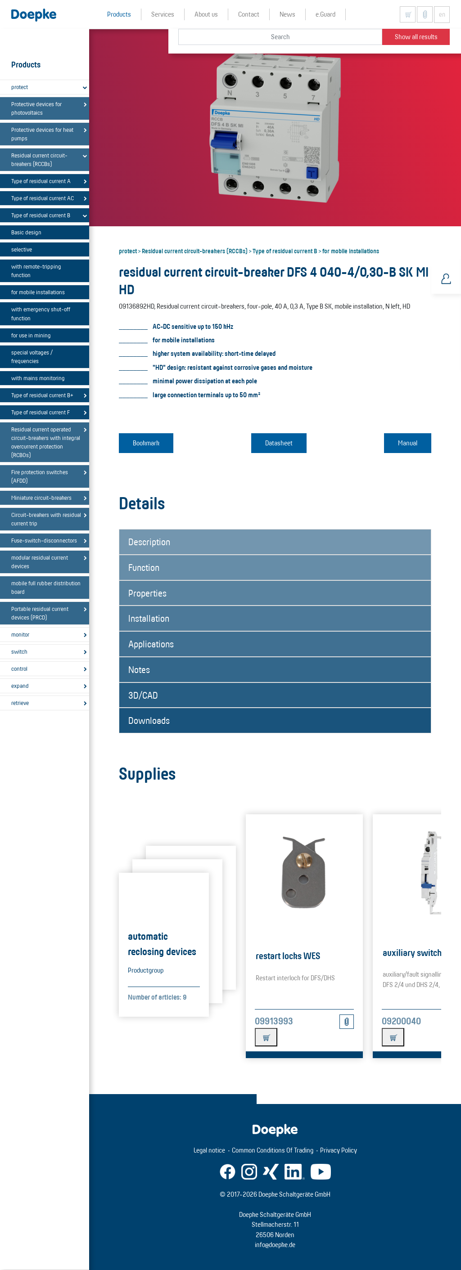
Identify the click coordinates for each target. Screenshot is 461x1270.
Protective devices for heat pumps (42, 134)
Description (149, 541)
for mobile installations (38, 292)
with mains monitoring (38, 377)
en (442, 14)
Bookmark (146, 443)
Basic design (26, 232)
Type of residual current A (41, 180)
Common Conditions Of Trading (272, 1150)
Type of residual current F (40, 412)
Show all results (416, 36)
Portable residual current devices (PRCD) (39, 613)
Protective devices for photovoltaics (36, 108)
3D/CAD (143, 695)
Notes (139, 669)
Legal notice (209, 1150)
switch (19, 651)
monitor (20, 634)
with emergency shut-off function (40, 313)
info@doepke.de (275, 1244)
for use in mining (31, 335)
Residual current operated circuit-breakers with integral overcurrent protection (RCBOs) (45, 442)
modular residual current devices (39, 562)
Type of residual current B (40, 215)
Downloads (149, 720)
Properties (147, 593)
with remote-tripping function (36, 270)
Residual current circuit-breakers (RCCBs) (39, 159)
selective (21, 249)
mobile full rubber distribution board (46, 587)
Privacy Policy (338, 1150)
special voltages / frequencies (32, 356)
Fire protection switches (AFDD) (39, 476)
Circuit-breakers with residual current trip (46, 519)
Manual (407, 443)
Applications (151, 644)
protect (19, 86)
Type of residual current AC (42, 198)
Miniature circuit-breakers (41, 497)
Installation (148, 618)
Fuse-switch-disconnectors (44, 540)
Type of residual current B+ (42, 395)
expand (20, 685)
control (19, 668)
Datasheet (279, 443)
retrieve (20, 702)
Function (143, 567)
